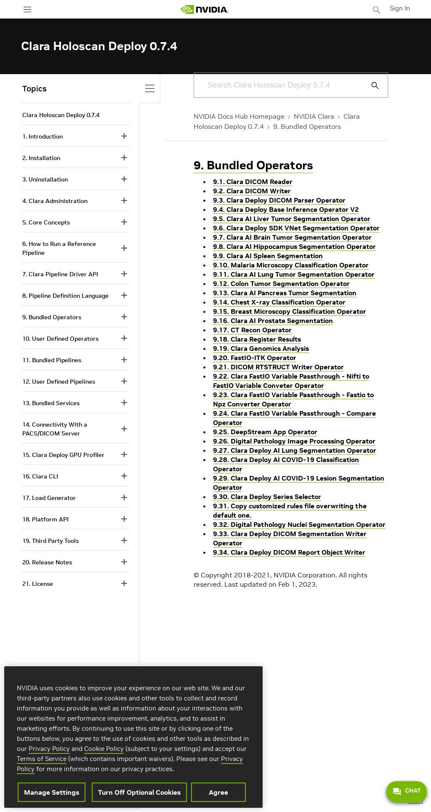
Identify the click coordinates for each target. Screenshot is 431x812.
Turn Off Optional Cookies (139, 792)
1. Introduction (42, 136)
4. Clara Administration (55, 201)
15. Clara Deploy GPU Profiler (63, 455)
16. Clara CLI (40, 476)
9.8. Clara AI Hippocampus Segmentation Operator (294, 246)
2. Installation (41, 158)
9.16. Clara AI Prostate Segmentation (273, 320)
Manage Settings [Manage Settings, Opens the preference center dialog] (51, 792)
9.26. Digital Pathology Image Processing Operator (294, 441)
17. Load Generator (49, 498)
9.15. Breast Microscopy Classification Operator (289, 311)
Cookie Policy (104, 749)
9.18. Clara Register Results (257, 339)
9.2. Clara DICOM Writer (252, 191)
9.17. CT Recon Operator (252, 330)
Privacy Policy (49, 749)
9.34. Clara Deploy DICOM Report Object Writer (289, 552)
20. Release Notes (47, 562)
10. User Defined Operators (60, 338)
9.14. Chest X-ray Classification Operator (279, 302)
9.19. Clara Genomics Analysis (261, 348)
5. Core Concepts (46, 222)
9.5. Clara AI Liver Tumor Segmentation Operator (291, 218)
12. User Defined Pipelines (58, 381)
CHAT (406, 791)
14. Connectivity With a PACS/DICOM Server (54, 429)
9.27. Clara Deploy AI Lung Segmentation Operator (294, 450)
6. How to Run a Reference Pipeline (59, 248)
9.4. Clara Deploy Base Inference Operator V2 (286, 209)
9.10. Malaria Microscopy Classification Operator (291, 265)
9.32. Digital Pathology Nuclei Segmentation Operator (299, 524)
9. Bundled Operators (307, 126)
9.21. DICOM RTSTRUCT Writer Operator (278, 367)
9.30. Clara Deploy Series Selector (267, 496)
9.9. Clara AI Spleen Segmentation (268, 255)
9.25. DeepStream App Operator (265, 431)
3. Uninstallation (45, 179)
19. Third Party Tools (50, 541)
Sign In (400, 8)
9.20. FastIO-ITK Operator (254, 357)
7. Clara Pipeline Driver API (60, 274)
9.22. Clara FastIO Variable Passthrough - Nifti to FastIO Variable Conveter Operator (291, 381)
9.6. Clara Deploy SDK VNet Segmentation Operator (296, 228)
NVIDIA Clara (314, 116)
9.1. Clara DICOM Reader (253, 181)
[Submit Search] (370, 85)
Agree (218, 792)
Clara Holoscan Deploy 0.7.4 (60, 115)
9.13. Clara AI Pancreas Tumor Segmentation (285, 292)
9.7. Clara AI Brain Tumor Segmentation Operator (292, 237)
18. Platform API (45, 519)
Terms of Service (42, 759)
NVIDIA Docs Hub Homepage (239, 116)
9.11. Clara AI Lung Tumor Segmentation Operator (294, 274)
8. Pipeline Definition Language (65, 295)
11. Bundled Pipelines (51, 360)
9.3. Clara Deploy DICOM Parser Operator (279, 200)
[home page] (205, 9)
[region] (133, 737)
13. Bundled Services (51, 403)
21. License (37, 584)
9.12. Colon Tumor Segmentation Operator (281, 283)
